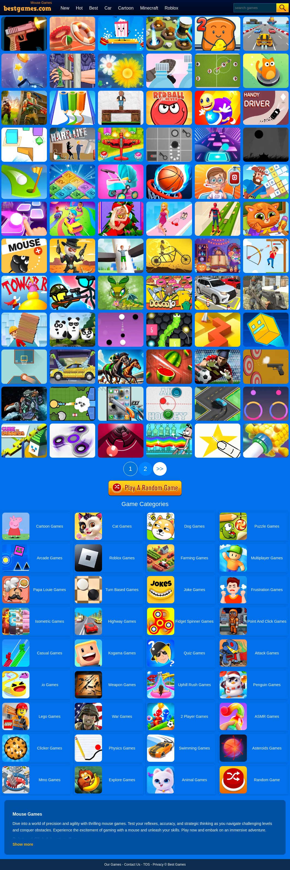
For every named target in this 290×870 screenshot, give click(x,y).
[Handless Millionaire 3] (72, 55)
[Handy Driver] (266, 93)
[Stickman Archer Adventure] (266, 240)
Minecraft (149, 8)
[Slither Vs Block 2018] (169, 314)
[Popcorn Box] (120, 18)
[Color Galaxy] (72, 203)
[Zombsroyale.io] (72, 388)
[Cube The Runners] (24, 425)
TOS (146, 864)
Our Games (112, 864)
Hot (79, 8)
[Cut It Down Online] (217, 425)
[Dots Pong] (120, 314)
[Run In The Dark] (266, 129)
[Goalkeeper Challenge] (217, 351)
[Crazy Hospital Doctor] (217, 166)
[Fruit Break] (169, 351)
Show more (23, 844)
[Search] (255, 7)
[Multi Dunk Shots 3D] (169, 166)
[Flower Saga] (120, 55)
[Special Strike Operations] (266, 278)
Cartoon (126, 8)
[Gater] (120, 425)
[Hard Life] (72, 129)
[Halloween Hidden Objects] (217, 240)
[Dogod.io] (169, 278)
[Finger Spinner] (72, 425)
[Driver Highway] (266, 18)
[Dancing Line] (217, 314)
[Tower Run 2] (24, 278)
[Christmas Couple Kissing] (120, 203)
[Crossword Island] (266, 166)
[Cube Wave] (24, 129)
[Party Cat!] (266, 55)
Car (108, 8)
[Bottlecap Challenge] (24, 55)
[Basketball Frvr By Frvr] (24, 351)
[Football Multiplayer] (217, 55)
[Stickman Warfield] (72, 278)
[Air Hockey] (169, 388)
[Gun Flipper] (24, 18)
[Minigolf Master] (24, 166)
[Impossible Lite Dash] (266, 314)
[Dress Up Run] (169, 203)
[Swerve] (217, 388)
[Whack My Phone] (120, 388)
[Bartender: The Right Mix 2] (169, 425)
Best (93, 8)
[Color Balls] (217, 129)
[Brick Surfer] (24, 314)
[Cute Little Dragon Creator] (120, 278)
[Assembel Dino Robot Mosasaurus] (24, 388)
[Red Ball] (169, 129)
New (65, 8)
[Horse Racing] (120, 351)
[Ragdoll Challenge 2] (120, 93)
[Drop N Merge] (72, 166)
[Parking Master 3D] (217, 278)
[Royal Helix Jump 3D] (120, 240)
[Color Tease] (266, 388)
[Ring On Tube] (266, 425)
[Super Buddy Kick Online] (217, 93)
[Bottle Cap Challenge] (169, 55)
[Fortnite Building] (24, 93)
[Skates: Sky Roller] (217, 203)
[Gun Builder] (266, 351)
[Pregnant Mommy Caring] (120, 166)
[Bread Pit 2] (217, 18)
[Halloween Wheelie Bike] (169, 240)
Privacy (158, 864)
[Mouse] (24, 240)
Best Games (177, 864)
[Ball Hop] (24, 203)
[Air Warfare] (120, 129)
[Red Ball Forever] (169, 93)
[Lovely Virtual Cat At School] (266, 203)
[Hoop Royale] (72, 18)
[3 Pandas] (72, 314)
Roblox (171, 8)
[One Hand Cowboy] (72, 240)
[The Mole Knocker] (169, 18)
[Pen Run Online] (72, 93)
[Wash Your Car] (72, 351)
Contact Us (132, 864)
